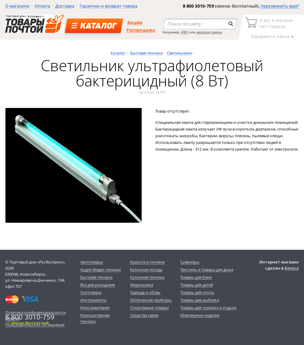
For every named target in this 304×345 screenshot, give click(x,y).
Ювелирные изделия (199, 315)
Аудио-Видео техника (100, 269)
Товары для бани (196, 277)
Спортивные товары (149, 307)
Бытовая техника (146, 53)
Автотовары (91, 262)
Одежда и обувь (145, 292)
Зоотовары (91, 292)
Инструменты (93, 300)
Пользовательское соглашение (34, 324)
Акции (134, 22)
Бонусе (292, 268)
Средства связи (144, 315)
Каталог (118, 53)
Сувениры (189, 262)
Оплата (42, 6)
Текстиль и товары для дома (206, 269)
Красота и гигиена (147, 262)
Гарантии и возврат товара (108, 6)
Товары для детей (196, 285)
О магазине (17, 6)
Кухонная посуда (146, 269)
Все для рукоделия (97, 285)
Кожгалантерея (94, 307)
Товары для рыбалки (199, 300)
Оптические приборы (150, 300)
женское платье (209, 32)
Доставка (64, 6)
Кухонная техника (147, 277)
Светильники (179, 53)
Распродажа (140, 30)
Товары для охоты (197, 292)
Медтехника (141, 285)
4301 (184, 32)
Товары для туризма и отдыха (208, 307)
